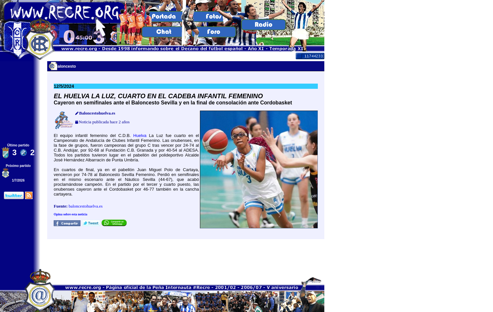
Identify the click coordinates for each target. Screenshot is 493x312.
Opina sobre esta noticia (70, 214)
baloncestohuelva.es (86, 206)
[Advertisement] (185, 253)
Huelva (139, 135)
